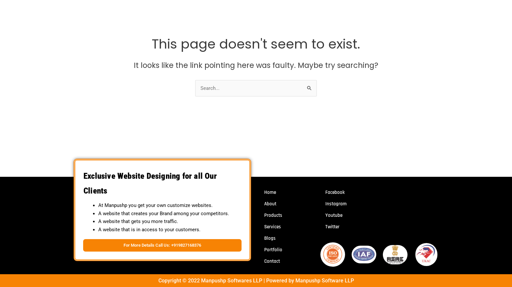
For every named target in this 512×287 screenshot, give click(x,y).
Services (272, 227)
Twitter (332, 227)
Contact (272, 261)
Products (273, 216)
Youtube (333, 216)
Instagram (336, 204)
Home (270, 193)
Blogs (270, 239)
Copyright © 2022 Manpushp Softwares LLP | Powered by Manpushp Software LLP (256, 280)
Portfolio (273, 250)
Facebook (335, 193)
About (270, 204)
